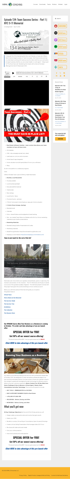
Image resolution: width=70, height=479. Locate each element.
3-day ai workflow (59, 94)
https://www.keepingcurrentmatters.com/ (32, 234)
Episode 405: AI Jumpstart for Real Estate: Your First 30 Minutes (60, 116)
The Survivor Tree (9, 304)
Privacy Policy (22, 475)
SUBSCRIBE (60, 139)
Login (65, 4)
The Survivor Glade (9, 301)
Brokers (54, 4)
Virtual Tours (8, 294)
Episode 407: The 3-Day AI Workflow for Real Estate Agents (60, 88)
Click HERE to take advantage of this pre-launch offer (26, 342)
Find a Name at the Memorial (12, 297)
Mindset (60, 4)
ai (64, 94)
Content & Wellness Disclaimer (59, 475)
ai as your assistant (59, 121)
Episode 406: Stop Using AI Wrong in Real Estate (60, 103)
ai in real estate (59, 107)
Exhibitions (7, 307)
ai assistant (57, 95)
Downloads (42, 4)
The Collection (8, 310)
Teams (49, 4)
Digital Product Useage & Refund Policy (39, 475)
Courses (35, 4)
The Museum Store (9, 313)
